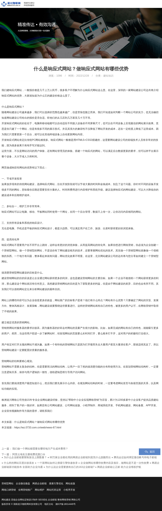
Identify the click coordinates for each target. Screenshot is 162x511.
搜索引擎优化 (56, 483)
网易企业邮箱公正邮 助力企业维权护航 (119, 467)
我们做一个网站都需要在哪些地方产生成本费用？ (40, 454)
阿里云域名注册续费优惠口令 (28, 460)
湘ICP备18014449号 (65, 504)
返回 (152, 457)
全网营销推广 (25, 489)
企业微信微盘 (23, 483)
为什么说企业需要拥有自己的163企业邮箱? (70, 467)
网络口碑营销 (9, 489)
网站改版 (70, 483)
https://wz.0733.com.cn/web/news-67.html (37, 427)
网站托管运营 (54, 489)
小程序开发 (69, 489)
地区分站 (48, 504)
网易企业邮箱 (39, 483)
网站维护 (39, 489)
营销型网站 (7, 483)
